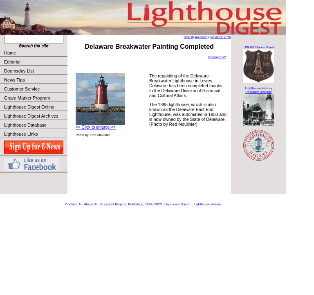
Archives (201, 37)
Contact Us (73, 204)
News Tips (14, 79)
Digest (188, 37)
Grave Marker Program (27, 97)
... (77, 131)
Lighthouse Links (21, 134)
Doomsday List (19, 70)
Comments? (217, 57)
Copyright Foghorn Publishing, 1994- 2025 (130, 204)
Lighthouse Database (25, 125)
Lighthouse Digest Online (29, 106)
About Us (90, 204)
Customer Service (35, 88)
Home (10, 52)
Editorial (35, 61)
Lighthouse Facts (176, 204)
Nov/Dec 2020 (220, 37)
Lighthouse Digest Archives (31, 115)
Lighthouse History (207, 204)
